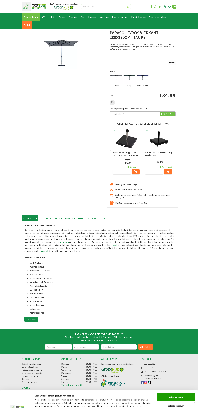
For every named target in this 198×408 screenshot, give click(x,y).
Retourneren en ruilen (32, 369)
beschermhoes (62, 242)
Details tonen (143, 403)
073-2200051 (149, 363)
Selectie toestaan (176, 389)
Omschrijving (30, 218)
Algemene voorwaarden (32, 373)
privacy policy (112, 340)
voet (115, 245)
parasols (45, 251)
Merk (102, 218)
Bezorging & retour (65, 218)
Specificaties (45, 218)
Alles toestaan (176, 380)
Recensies (92, 218)
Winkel (81, 218)
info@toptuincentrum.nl (155, 371)
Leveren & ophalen (30, 366)
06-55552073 (149, 367)
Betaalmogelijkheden (31, 364)
